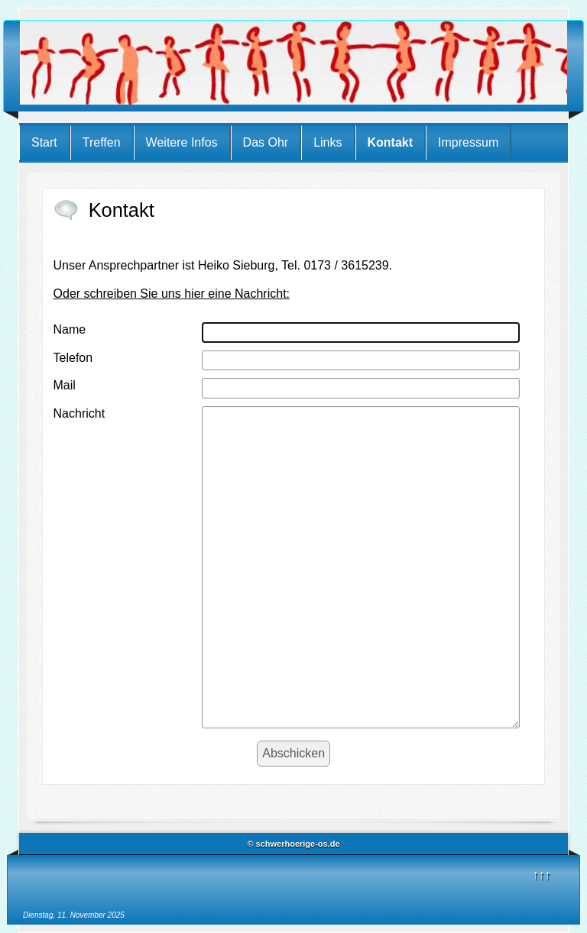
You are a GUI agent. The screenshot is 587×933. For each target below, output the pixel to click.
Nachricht (79, 413)
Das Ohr (266, 142)
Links (327, 142)
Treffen (102, 142)
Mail (65, 385)
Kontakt (390, 142)
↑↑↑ (542, 874)
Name (70, 329)
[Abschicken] (293, 754)
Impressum (468, 142)
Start (44, 142)
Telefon (73, 357)
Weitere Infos (182, 142)
